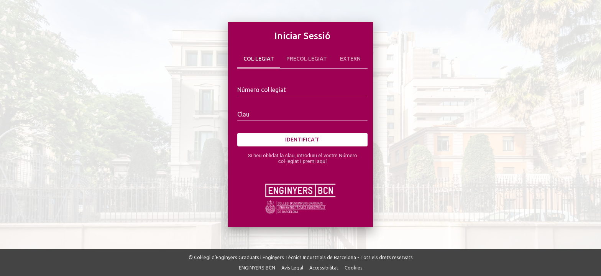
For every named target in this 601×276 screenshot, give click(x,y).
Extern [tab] (350, 59)
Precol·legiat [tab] (306, 59)
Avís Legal (292, 267)
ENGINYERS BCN (257, 267)
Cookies (354, 267)
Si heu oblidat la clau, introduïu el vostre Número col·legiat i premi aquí (302, 158)
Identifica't (302, 139)
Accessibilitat (323, 267)
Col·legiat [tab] (258, 59)
